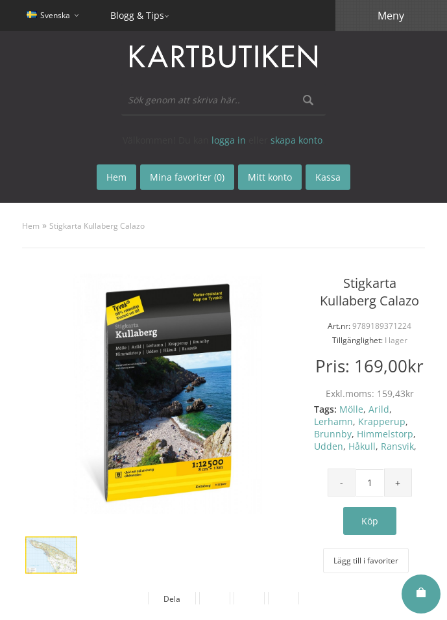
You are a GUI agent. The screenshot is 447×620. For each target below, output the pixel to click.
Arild (378, 409)
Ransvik (397, 446)
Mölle (351, 409)
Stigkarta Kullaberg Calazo (97, 225)
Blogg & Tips (137, 15)
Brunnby (333, 434)
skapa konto (296, 140)
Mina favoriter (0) (187, 177)
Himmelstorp (385, 434)
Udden (328, 446)
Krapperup (381, 421)
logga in (228, 140)
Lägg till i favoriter (365, 560)
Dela (171, 598)
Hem (31, 225)
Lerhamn (333, 421)
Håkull (362, 446)
